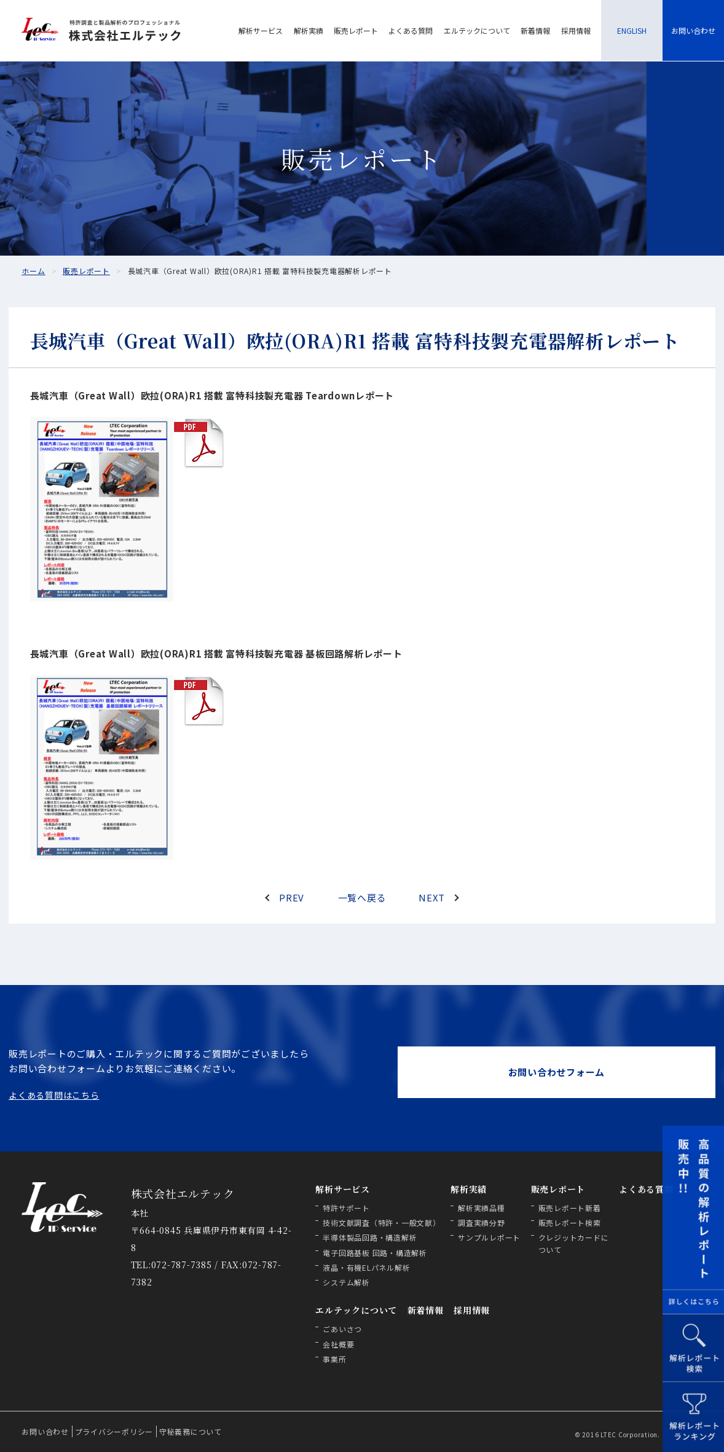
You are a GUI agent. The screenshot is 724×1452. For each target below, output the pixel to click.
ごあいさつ (342, 1329)
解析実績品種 (481, 1208)
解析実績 (308, 30)
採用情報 (576, 30)
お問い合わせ (693, 30)
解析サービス (260, 30)
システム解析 (346, 1282)
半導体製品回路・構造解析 (370, 1237)
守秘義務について (190, 1431)
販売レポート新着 (569, 1208)
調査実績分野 (481, 1222)
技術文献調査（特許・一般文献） (381, 1222)
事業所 (334, 1359)
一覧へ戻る (362, 897)
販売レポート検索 (569, 1222)
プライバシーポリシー (114, 1431)
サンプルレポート (489, 1237)
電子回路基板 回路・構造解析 (375, 1252)
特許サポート (346, 1208)
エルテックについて (477, 30)
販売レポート (356, 30)
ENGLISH (632, 30)
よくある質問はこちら (54, 1095)
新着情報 (535, 30)
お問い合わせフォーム (556, 1071)
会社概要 (338, 1344)
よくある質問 (410, 30)
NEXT (432, 897)
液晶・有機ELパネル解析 (366, 1267)
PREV (291, 897)
